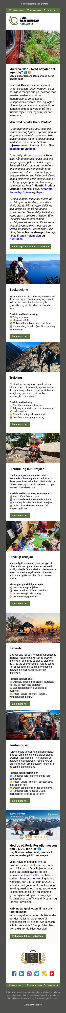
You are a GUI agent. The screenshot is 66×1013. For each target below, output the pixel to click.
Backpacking (19, 289)
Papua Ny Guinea (21, 192)
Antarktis (46, 188)
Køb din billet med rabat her (27, 936)
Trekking (16, 377)
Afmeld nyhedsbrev (33, 1005)
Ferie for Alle (31, 875)
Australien (16, 239)
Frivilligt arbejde (21, 557)
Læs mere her (20, 336)
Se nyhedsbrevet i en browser (34, 4)
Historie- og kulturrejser (27, 469)
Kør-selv (16, 648)
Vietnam (29, 148)
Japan (40, 192)
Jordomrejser (19, 745)
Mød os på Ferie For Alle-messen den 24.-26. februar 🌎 (33, 847)
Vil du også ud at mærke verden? (30, 246)
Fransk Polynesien (29, 235)
